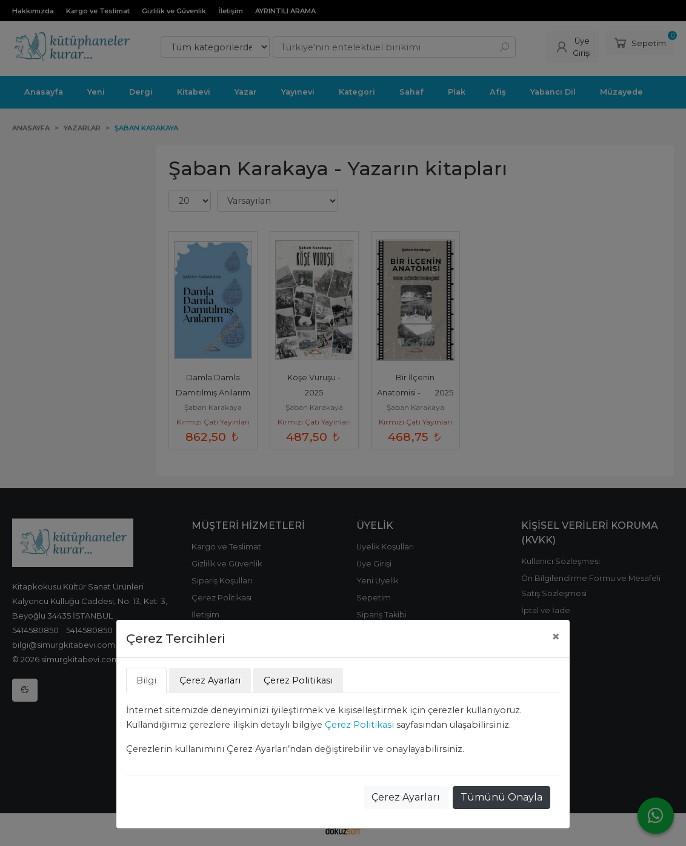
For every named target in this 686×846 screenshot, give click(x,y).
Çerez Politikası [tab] (298, 680)
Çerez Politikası (359, 724)
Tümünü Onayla (501, 797)
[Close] (556, 637)
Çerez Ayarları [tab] (210, 680)
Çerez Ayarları (405, 797)
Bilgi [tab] (146, 680)
